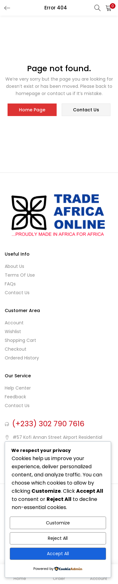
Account (14, 323)
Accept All (58, 553)
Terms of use (20, 275)
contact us (86, 110)
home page (32, 110)
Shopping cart (20, 340)
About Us (14, 266)
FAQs (10, 284)
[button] (108, 8)
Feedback (15, 397)
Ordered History (22, 358)
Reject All (58, 538)
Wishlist (13, 331)
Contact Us (17, 292)
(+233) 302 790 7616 (48, 424)
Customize (58, 523)
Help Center (18, 388)
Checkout (15, 349)
